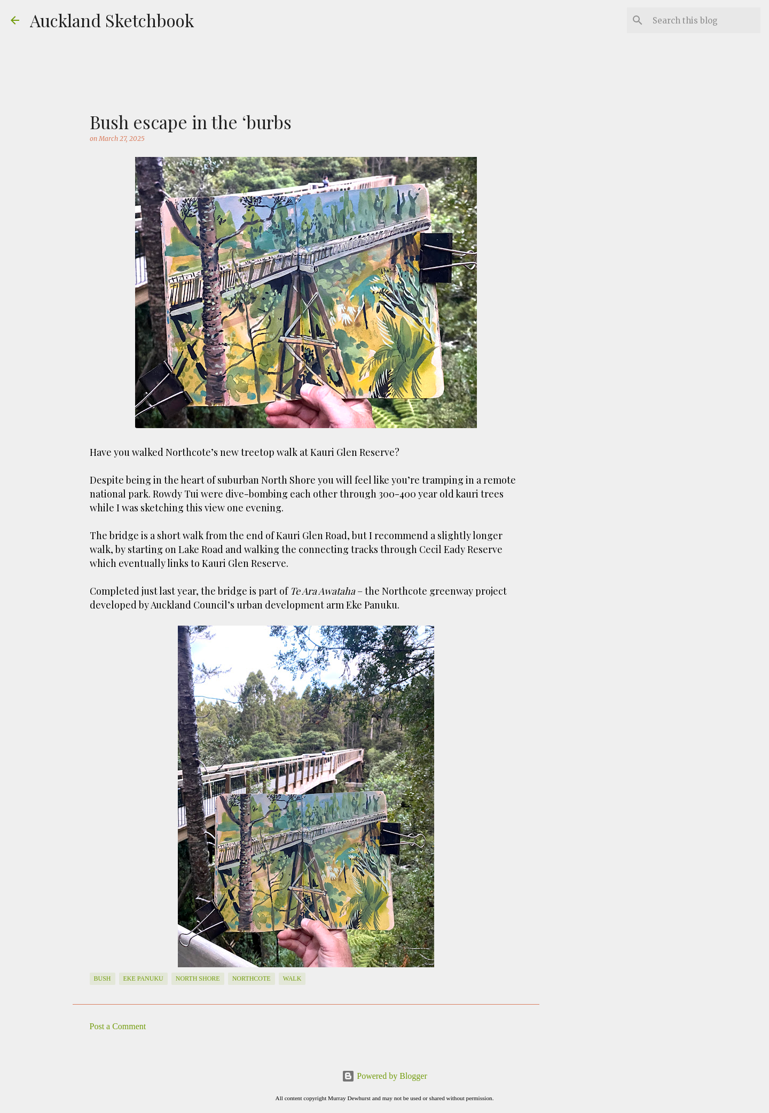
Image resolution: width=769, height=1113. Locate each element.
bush (102, 978)
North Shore (198, 978)
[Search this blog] (704, 20)
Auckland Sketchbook (112, 20)
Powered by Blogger (384, 1075)
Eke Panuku (143, 978)
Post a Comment (118, 1026)
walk (292, 978)
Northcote (251, 978)
